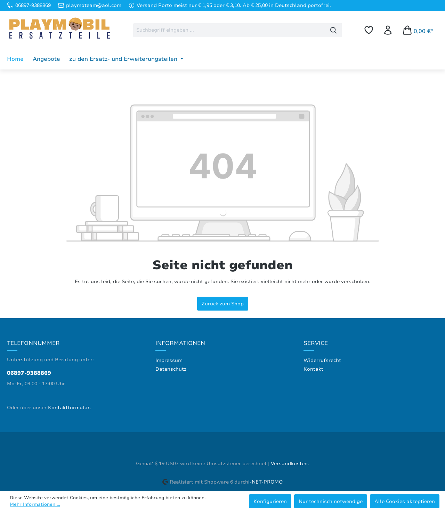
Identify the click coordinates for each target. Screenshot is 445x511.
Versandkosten (289, 463)
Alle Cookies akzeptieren (404, 501)
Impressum (169, 360)
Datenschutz (170, 369)
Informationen (180, 343)
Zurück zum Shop (223, 303)
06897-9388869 (29, 373)
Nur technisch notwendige (331, 501)
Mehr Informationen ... (35, 504)
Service (316, 343)
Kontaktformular (69, 407)
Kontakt (313, 369)
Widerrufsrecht (322, 360)
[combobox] (229, 30)
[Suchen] (333, 30)
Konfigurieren (270, 501)
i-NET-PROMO (265, 482)
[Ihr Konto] (387, 30)
